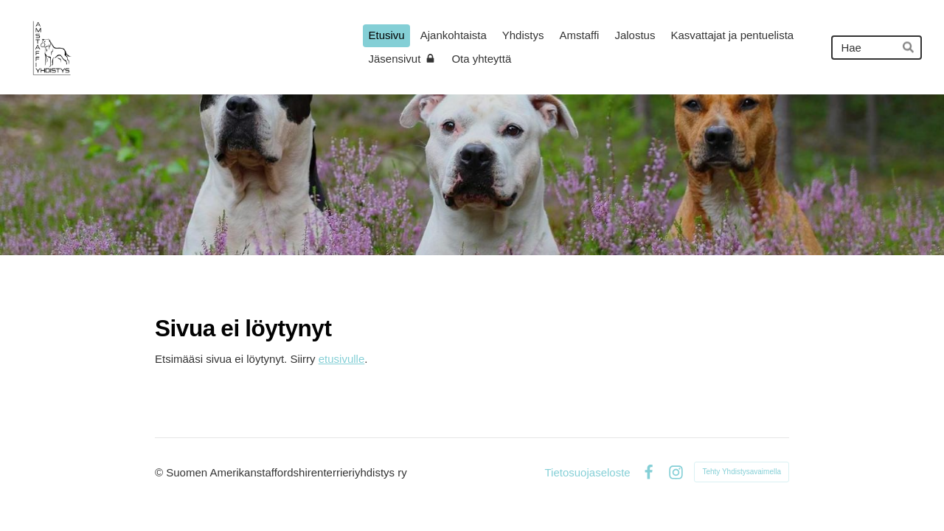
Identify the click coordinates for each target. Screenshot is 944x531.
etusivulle (342, 359)
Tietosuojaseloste (587, 472)
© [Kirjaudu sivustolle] (160, 472)
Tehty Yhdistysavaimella (741, 472)
